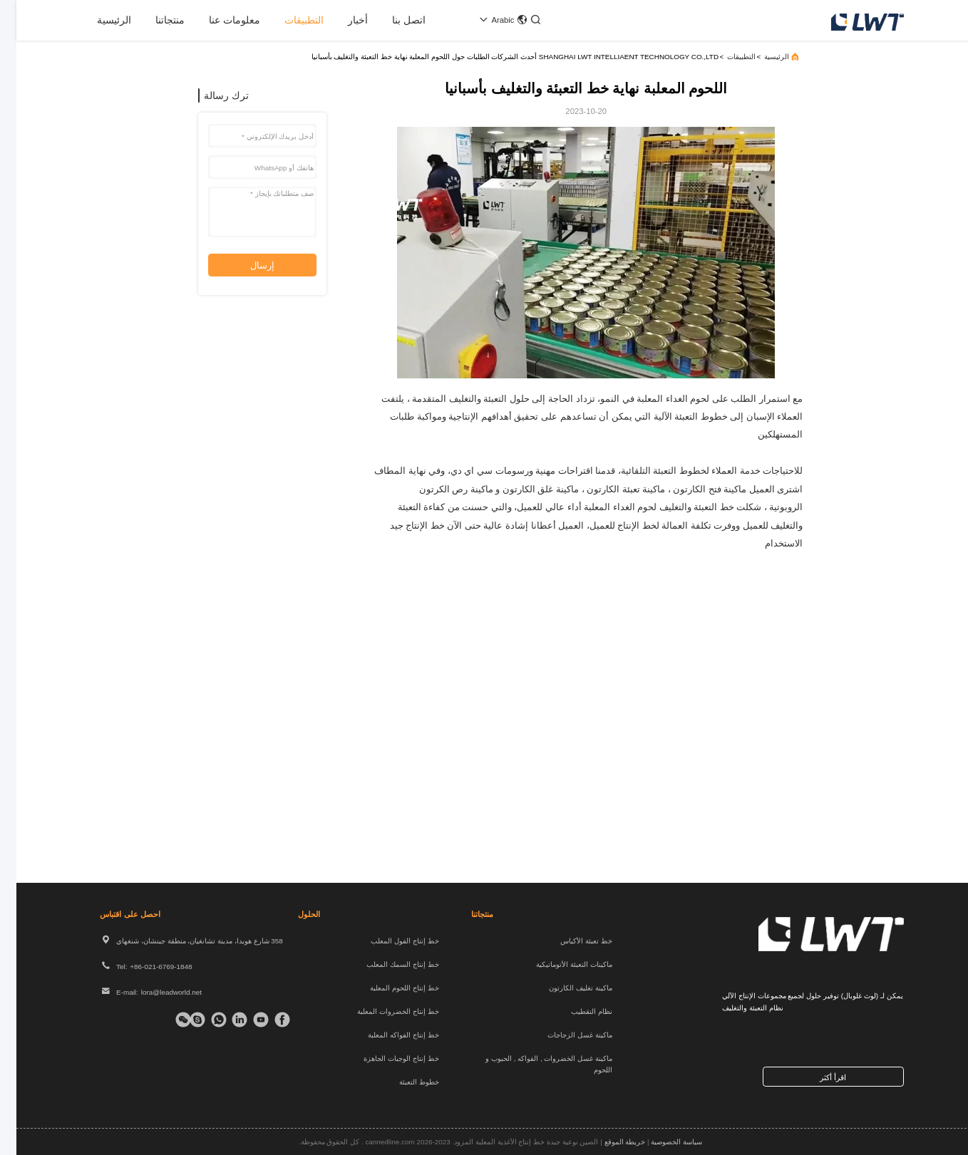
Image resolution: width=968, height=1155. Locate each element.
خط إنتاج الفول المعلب (388, 941)
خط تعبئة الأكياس (570, 941)
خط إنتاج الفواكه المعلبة (386, 1035)
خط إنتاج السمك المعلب (386, 964)
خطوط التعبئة (403, 1082)
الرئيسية (98, 20)
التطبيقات (287, 20)
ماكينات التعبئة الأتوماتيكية (558, 964)
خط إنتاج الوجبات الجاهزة (384, 1058)
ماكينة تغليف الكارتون (564, 988)
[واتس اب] (204, 1019)
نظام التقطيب (575, 1011)
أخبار (341, 20)
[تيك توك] (246, 1019)
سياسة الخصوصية (660, 1142)
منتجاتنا (153, 20)
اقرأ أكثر (816, 1077)
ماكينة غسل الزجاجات (563, 1035)
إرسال (246, 265)
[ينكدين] (225, 1019)
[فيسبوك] (267, 1019)
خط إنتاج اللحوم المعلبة (388, 988)
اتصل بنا (392, 20)
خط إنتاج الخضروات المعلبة (381, 1011)
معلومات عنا (218, 20)
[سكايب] (182, 1019)
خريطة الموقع (608, 1142)
